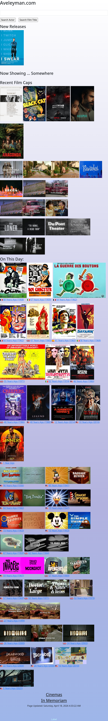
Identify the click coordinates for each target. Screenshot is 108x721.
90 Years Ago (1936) (13, 485)
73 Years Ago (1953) (13, 530)
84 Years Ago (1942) (13, 508)
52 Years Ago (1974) (59, 381)
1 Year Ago (8, 463)
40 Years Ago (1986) (14, 422)
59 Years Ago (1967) (13, 575)
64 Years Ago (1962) (66, 299)
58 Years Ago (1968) (90, 340)
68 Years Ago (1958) (13, 299)
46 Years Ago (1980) (83, 381)
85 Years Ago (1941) (59, 485)
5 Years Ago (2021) (12, 688)
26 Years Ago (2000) (14, 643)
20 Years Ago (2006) (44, 665)
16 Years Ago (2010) (68, 665)
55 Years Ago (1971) (14, 381)
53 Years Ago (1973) (84, 598)
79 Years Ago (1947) (59, 508)
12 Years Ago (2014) (64, 422)
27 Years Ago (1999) (14, 620)
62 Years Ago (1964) (38, 553)
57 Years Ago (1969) (59, 575)
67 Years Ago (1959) (40, 299)
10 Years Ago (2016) (89, 422)
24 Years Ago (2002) (77, 643)
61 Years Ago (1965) (41, 340)
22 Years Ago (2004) (13, 665)
